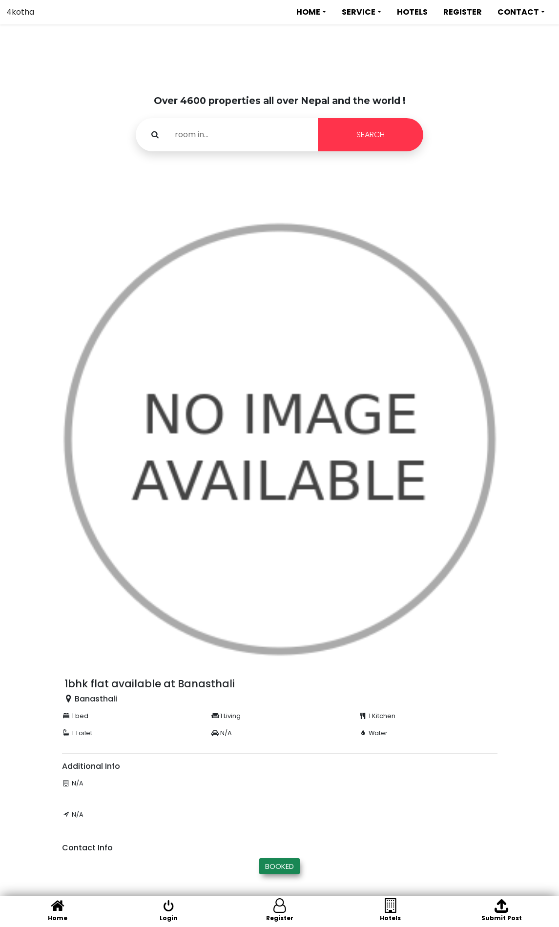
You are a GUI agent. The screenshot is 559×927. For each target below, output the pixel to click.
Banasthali (96, 698)
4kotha (20, 12)
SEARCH (370, 134)
